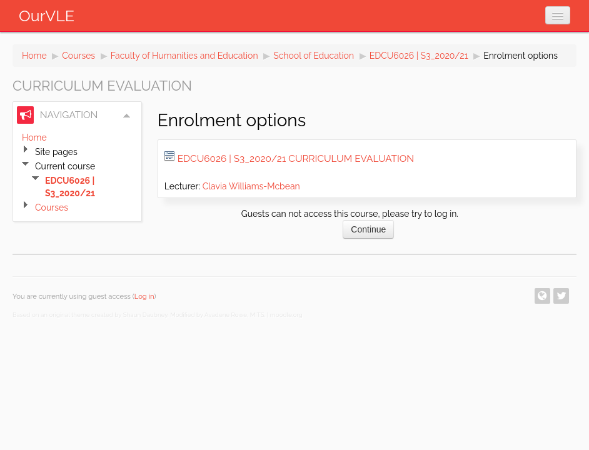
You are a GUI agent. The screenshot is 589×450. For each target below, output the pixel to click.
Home (34, 56)
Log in (144, 296)
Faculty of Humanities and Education (184, 56)
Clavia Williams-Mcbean (251, 186)
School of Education (313, 56)
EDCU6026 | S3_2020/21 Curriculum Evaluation (296, 158)
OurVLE (46, 15)
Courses (78, 56)
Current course (65, 166)
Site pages (56, 152)
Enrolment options (520, 56)
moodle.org (286, 314)
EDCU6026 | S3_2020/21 (419, 56)
